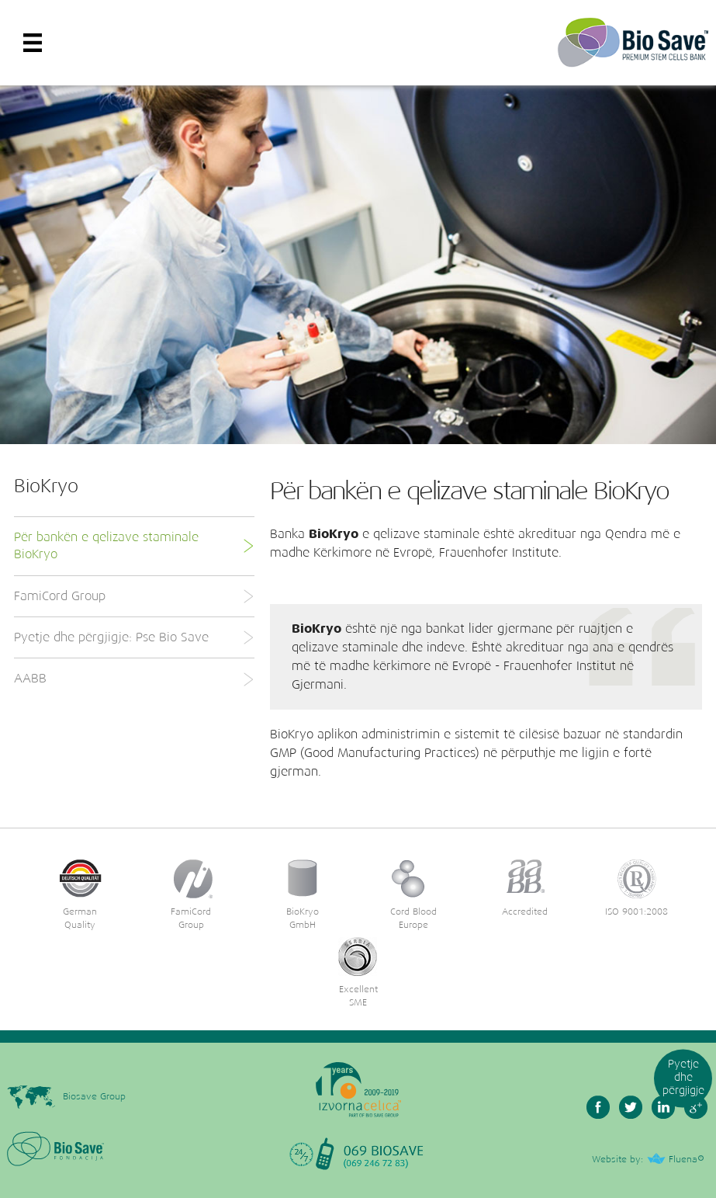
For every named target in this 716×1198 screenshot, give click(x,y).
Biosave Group (66, 1094)
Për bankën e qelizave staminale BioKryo (133, 546)
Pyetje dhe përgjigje (683, 1077)
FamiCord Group (133, 596)
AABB (133, 679)
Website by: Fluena (644, 1160)
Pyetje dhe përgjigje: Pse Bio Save (133, 637)
